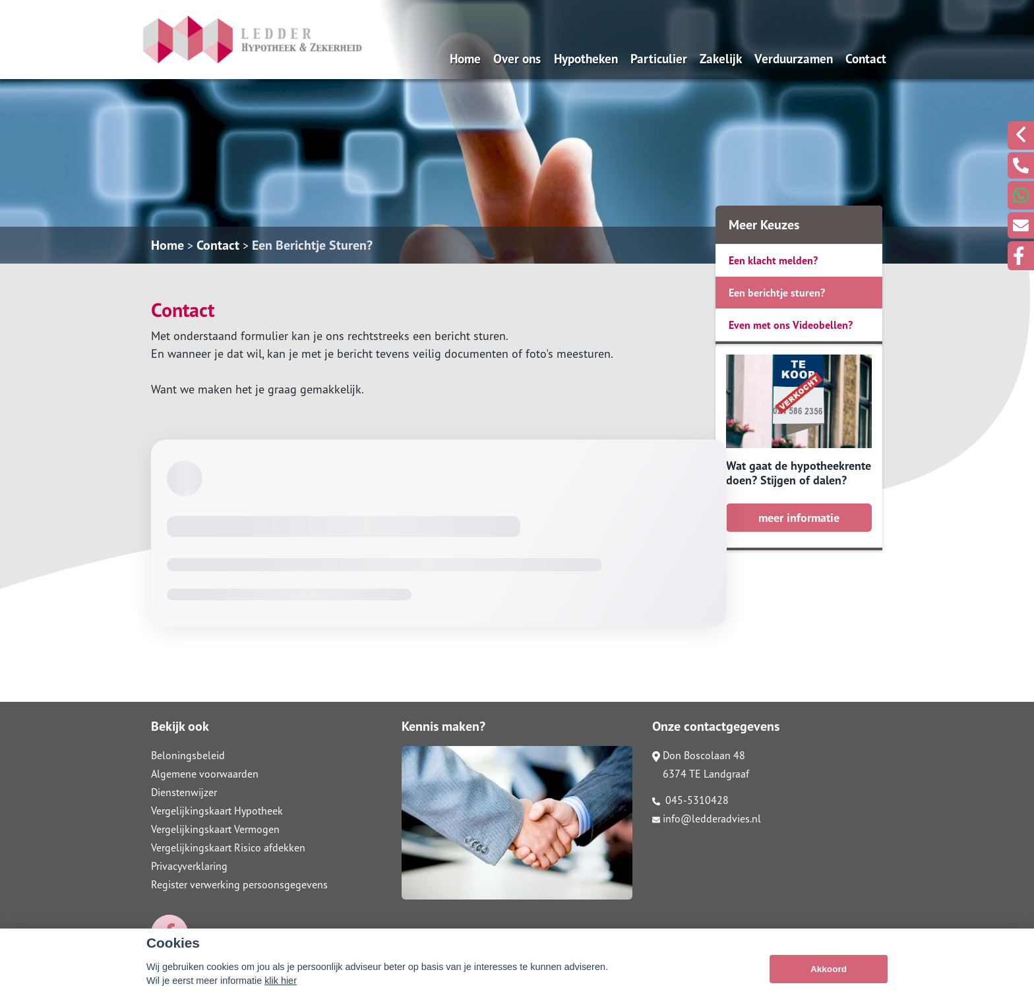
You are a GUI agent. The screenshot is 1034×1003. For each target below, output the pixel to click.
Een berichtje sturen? (777, 292)
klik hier (280, 980)
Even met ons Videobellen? (791, 324)
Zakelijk (721, 58)
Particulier (658, 58)
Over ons (517, 58)
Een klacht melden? (773, 260)
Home (465, 58)
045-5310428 (690, 800)
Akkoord (828, 969)
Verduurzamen (793, 58)
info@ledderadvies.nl (706, 818)
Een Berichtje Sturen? (312, 245)
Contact (865, 58)
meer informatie (798, 517)
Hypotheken (586, 58)
